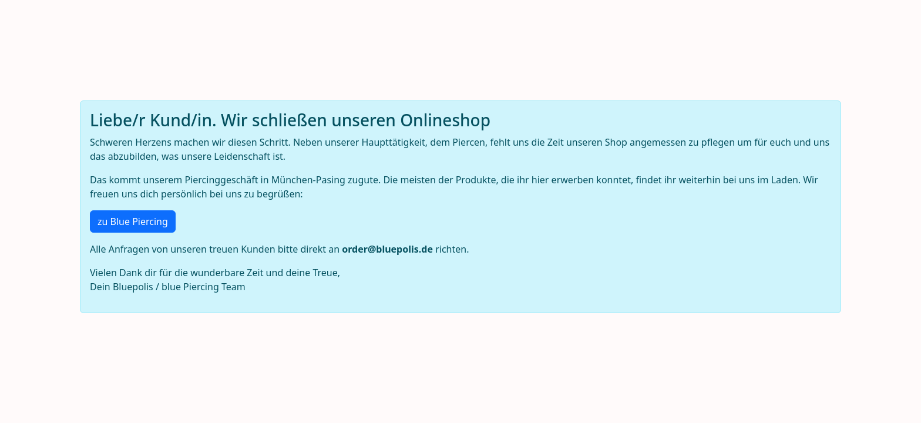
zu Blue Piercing (133, 221)
